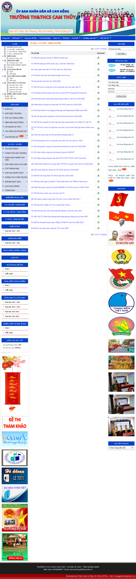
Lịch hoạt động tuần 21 (125, 144)
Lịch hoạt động (45, 38)
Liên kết (76, 38)
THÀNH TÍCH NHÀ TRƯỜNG (16, 153)
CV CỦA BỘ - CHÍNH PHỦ (15, 49)
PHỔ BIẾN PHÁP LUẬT (14, 47)
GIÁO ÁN (10, 67)
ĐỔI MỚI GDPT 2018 (16, 182)
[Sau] (105, 49)
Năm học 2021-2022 (15, 92)
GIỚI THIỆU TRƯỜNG (13, 113)
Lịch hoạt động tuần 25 (125, 116)
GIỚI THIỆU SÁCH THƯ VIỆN (16, 164)
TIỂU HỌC (12, 74)
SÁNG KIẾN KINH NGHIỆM (16, 76)
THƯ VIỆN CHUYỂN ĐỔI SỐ (16, 131)
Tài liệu (33, 43)
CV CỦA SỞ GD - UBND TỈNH (16, 51)
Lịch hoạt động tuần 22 (125, 137)
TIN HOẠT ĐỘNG (11, 149)
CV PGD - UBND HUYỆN (15, 54)
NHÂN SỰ (8, 109)
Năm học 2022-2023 (15, 89)
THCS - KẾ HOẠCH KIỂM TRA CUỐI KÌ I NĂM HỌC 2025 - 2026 (121, 178)
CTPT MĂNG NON (12, 169)
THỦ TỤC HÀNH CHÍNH (14, 118)
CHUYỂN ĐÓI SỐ (16, 136)
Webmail (66, 38)
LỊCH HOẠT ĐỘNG (12, 186)
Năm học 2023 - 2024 (15, 87)
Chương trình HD (90, 38)
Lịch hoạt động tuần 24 (125, 123)
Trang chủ (5, 38)
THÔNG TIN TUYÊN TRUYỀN (16, 177)
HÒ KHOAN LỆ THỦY (16, 127)
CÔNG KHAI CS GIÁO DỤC (16, 83)
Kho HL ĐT (105, 38)
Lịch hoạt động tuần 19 (125, 159)
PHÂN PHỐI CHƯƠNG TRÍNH (16, 65)
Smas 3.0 (56, 38)
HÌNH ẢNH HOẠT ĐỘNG (16, 122)
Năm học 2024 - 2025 (15, 58)
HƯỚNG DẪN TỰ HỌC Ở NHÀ (17, 94)
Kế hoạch (17, 38)
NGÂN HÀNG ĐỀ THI (14, 69)
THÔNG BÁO (10, 190)
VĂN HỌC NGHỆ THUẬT (16, 173)
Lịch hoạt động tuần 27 (125, 109)
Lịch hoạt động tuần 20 (125, 152)
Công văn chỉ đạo (30, 38)
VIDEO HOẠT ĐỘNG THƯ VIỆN (15, 159)
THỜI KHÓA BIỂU (13, 60)
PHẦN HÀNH (11, 56)
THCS (11, 71)
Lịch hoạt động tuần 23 (125, 130)
